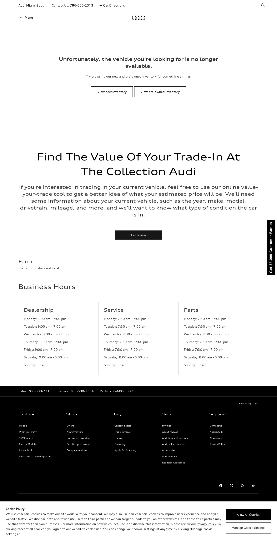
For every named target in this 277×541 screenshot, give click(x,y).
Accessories (168, 450)
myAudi (166, 425)
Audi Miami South (32, 5)
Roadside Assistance (173, 462)
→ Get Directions (112, 5)
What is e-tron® (28, 431)
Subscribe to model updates (35, 456)
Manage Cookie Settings (248, 527)
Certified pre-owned (78, 444)
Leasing (118, 438)
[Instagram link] (242, 485)
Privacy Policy (217, 444)
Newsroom (216, 438)
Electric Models (27, 444)
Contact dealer (122, 425)
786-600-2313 (81, 5)
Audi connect (169, 456)
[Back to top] (249, 403)
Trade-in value (122, 431)
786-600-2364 (82, 391)
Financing (120, 444)
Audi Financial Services (175, 438)
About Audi (216, 431)
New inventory (75, 431)
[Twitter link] (231, 485)
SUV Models (26, 438)
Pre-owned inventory (78, 438)
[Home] (25, 18)
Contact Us (216, 425)
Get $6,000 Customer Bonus (271, 247)
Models (23, 425)
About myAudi (170, 431)
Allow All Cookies (248, 514)
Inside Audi (25, 450)
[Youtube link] (253, 485)
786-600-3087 (121, 391)
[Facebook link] (220, 485)
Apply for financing (125, 450)
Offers (70, 425)
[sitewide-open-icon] (263, 5)
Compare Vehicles (77, 450)
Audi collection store (173, 444)
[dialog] (138, 521)
